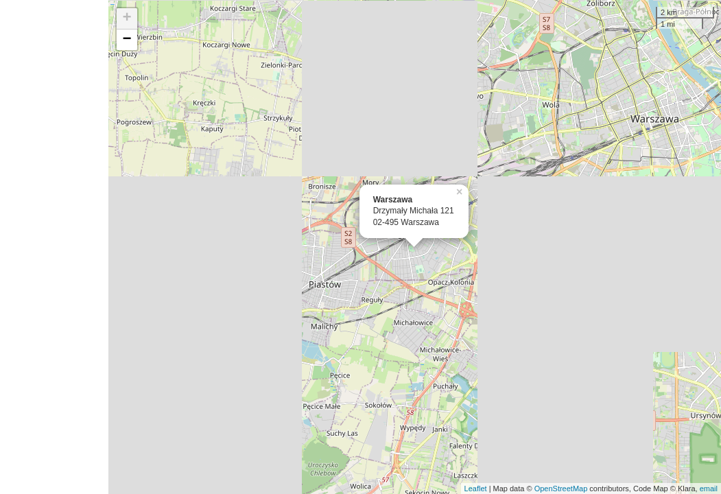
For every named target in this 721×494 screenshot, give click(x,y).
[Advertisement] (54, 247)
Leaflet (475, 488)
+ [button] (127, 18)
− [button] (127, 40)
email (709, 488)
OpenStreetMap (561, 488)
